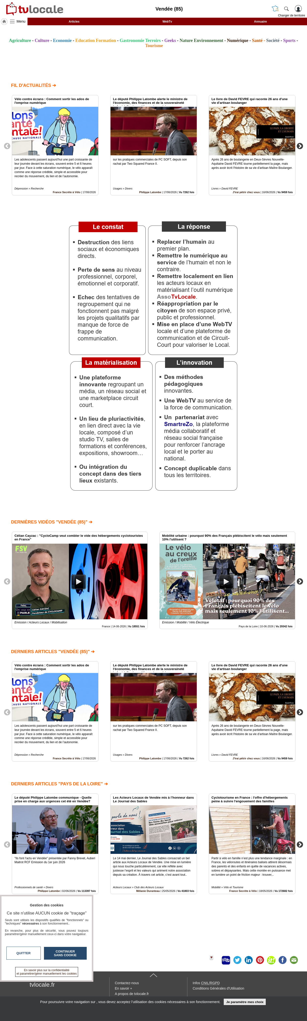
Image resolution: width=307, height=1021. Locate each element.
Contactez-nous (127, 983)
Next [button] (300, 145)
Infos (206, 983)
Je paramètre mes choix (245, 1002)
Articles (74, 21)
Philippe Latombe (150, 192)
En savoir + (123, 988)
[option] (55, 145)
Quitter (23, 953)
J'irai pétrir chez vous (246, 192)
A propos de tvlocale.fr (132, 994)
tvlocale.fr (42, 984)
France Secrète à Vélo (66, 192)
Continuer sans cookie (65, 953)
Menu (21, 21)
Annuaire (260, 21)
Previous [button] (7, 145)
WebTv (167, 21)
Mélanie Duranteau (148, 890)
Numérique (237, 40)
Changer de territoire (291, 15)
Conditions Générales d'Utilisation (218, 988)
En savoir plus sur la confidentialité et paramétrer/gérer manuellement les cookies (47, 971)
